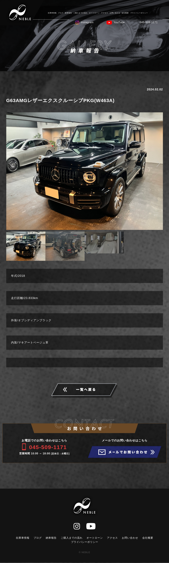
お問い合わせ (115, 13)
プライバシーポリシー (139, 13)
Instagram (87, 22)
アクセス (104, 13)
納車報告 (68, 13)
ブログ (60, 13)
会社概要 (125, 13)
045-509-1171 (148, 22)
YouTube (119, 22)
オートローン (94, 13)
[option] (84, 171)
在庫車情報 (52, 13)
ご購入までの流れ (80, 13)
